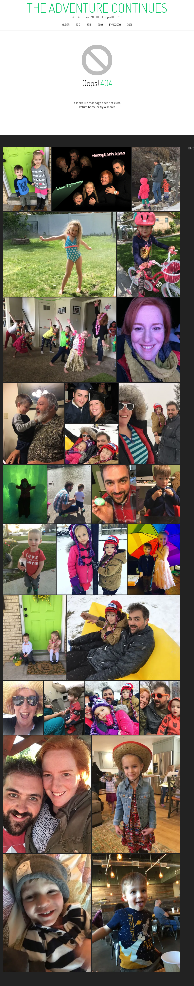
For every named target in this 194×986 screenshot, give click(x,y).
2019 (100, 24)
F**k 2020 (115, 24)
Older (65, 24)
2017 (78, 24)
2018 (89, 24)
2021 (129, 24)
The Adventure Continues (97, 7)
